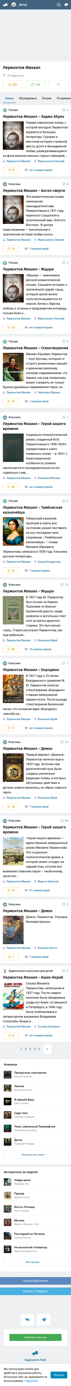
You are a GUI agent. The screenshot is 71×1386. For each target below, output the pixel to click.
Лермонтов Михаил (18, 161)
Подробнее (31, 1380)
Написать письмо (36, 1337)
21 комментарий (37, 890)
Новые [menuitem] (9, 98)
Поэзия (10, 110)
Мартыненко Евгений (51, 161)
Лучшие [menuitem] (46, 98)
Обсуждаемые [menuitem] (28, 98)
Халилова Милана (49, 478)
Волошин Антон (47, 947)
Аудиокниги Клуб (35, 1351)
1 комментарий (36, 248)
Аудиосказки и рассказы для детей (28, 970)
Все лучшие (34, 1262)
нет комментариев (39, 170)
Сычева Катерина (49, 1026)
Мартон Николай (48, 881)
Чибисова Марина (49, 392)
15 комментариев (38, 649)
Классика (11, 184)
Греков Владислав (49, 561)
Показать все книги (34, 1154)
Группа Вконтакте (35, 1281)
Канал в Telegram (35, 1291)
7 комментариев (37, 570)
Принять (59, 1375)
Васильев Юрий (47, 640)
